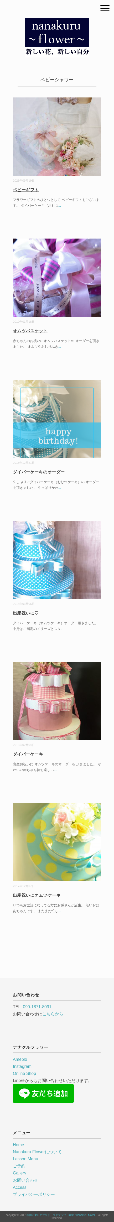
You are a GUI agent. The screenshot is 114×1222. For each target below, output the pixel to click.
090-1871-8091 (37, 1007)
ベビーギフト (26, 190)
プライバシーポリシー (34, 1194)
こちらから (52, 1014)
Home (18, 1145)
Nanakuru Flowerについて (37, 1152)
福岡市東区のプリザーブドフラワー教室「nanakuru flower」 (62, 1215)
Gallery (19, 1173)
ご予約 (19, 1166)
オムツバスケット (30, 331)
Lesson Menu (25, 1159)
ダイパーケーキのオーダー (39, 472)
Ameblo (20, 1059)
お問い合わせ (25, 1180)
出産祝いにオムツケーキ (36, 895)
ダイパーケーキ (28, 754)
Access (20, 1187)
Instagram (22, 1066)
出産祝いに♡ (26, 613)
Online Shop (24, 1073)
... (59, 205)
